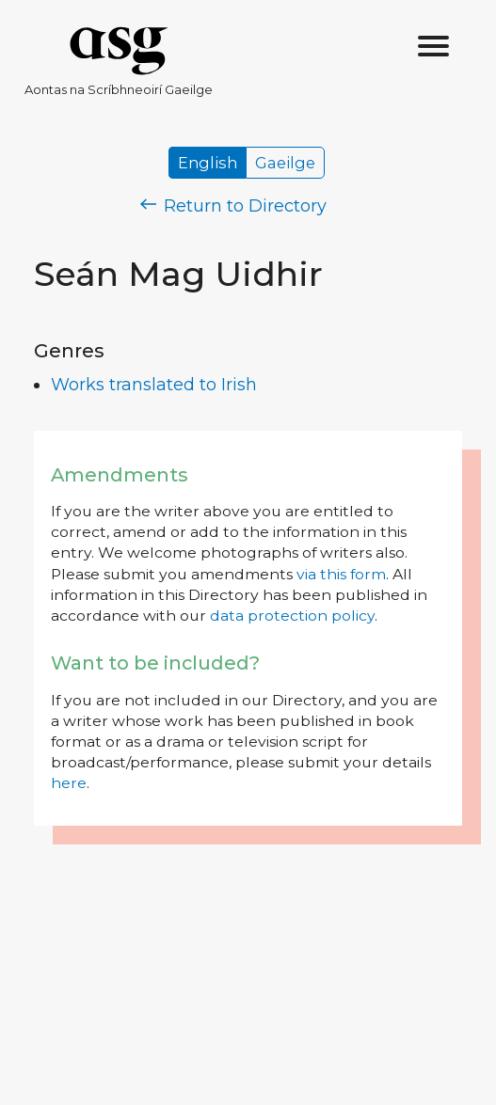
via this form (341, 574)
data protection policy (292, 615)
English (207, 162)
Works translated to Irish (154, 384)
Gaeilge (285, 162)
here (69, 783)
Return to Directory (233, 206)
